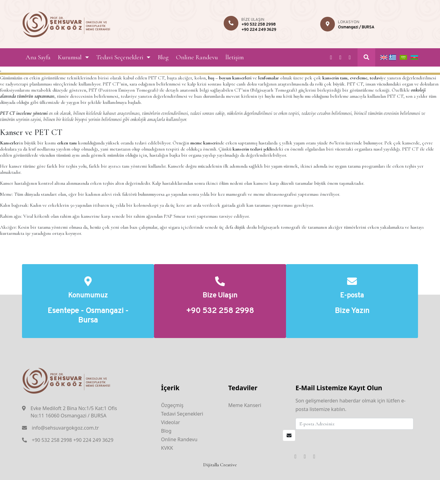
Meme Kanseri (244, 405)
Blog (163, 57)
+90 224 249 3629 (258, 29)
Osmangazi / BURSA (356, 27)
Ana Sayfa (38, 57)
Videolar (170, 422)
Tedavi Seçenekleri (119, 57)
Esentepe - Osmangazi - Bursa (88, 316)
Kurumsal (70, 57)
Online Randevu (197, 57)
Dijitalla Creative (220, 465)
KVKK (167, 448)
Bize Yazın (352, 311)
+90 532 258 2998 (258, 24)
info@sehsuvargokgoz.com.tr (65, 427)
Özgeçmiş (172, 405)
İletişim (234, 57)
